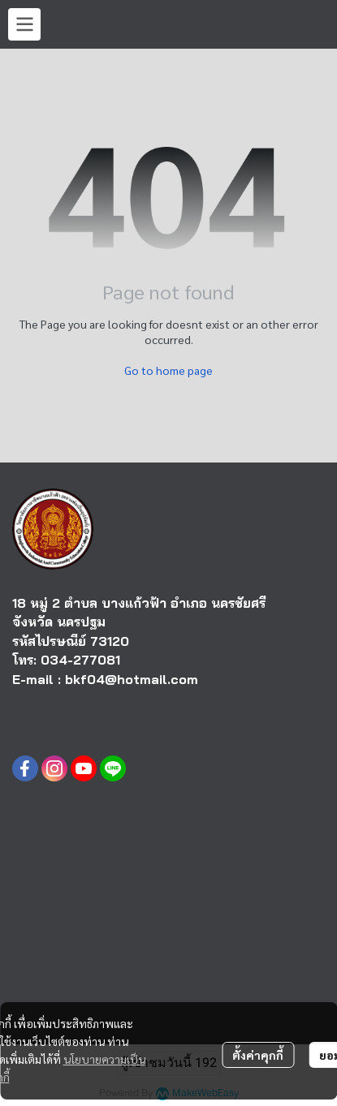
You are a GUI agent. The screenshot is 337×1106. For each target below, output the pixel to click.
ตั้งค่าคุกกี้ (257, 1055)
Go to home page (168, 370)
